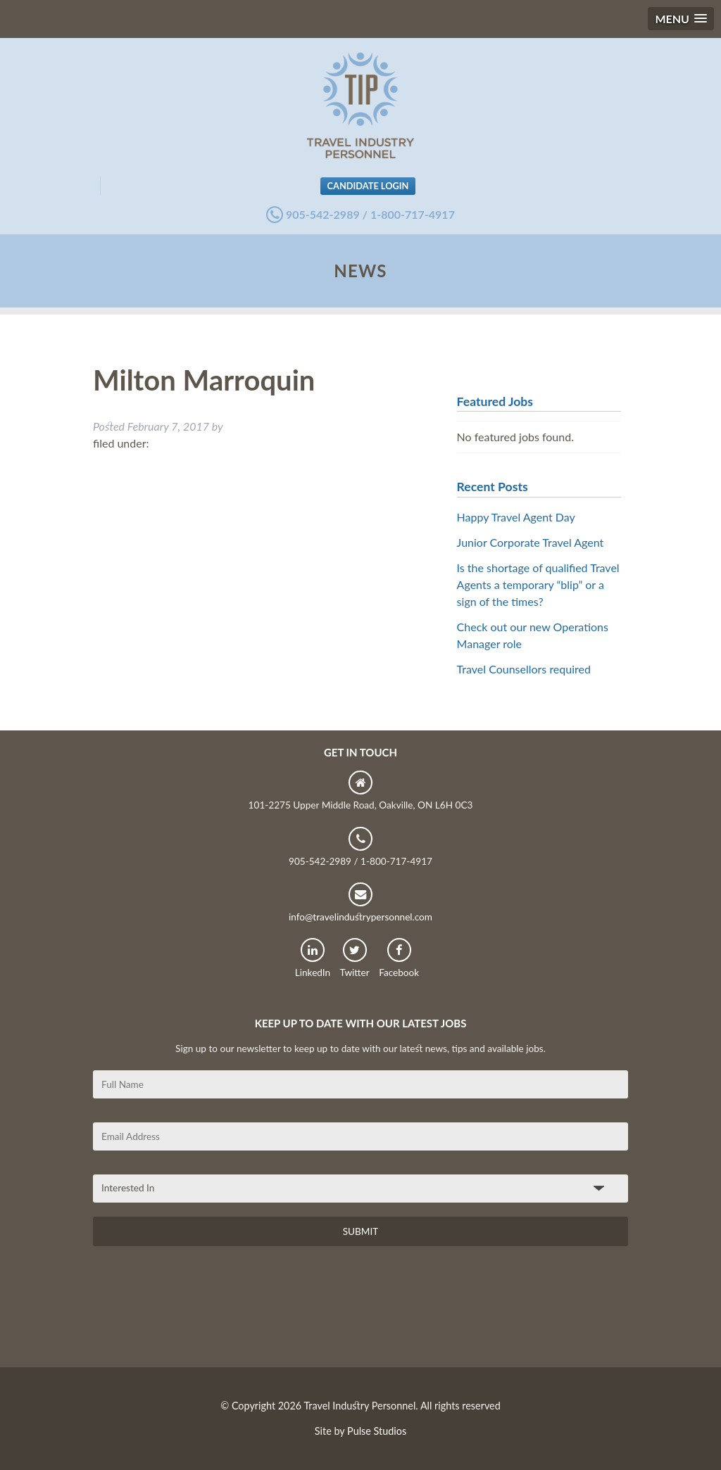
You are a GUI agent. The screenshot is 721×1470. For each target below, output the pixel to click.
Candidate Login (368, 185)
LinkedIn (312, 958)
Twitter (355, 958)
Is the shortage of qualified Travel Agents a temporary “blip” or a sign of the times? (538, 584)
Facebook (399, 958)
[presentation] (200, 1311)
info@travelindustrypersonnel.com (360, 902)
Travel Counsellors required (524, 669)
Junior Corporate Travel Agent (530, 542)
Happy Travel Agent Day (516, 517)
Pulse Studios (376, 1431)
